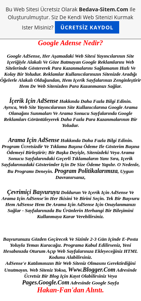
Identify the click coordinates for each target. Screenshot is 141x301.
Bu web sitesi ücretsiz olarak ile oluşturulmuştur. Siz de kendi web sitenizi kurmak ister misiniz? (70, 20)
